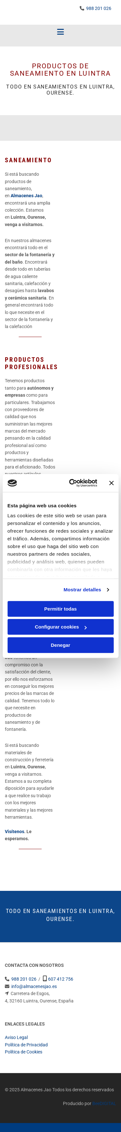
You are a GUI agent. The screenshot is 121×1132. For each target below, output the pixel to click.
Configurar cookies (61, 626)
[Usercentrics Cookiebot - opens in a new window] (72, 483)
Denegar (60, 645)
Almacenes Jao (26, 195)
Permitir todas (60, 609)
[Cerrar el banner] (111, 483)
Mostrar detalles (82, 589)
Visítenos (14, 831)
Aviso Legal (16, 1037)
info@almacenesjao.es (34, 986)
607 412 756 (60, 979)
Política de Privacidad (26, 1044)
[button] (60, 32)
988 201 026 (98, 8)
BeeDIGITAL (104, 1103)
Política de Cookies (23, 1051)
